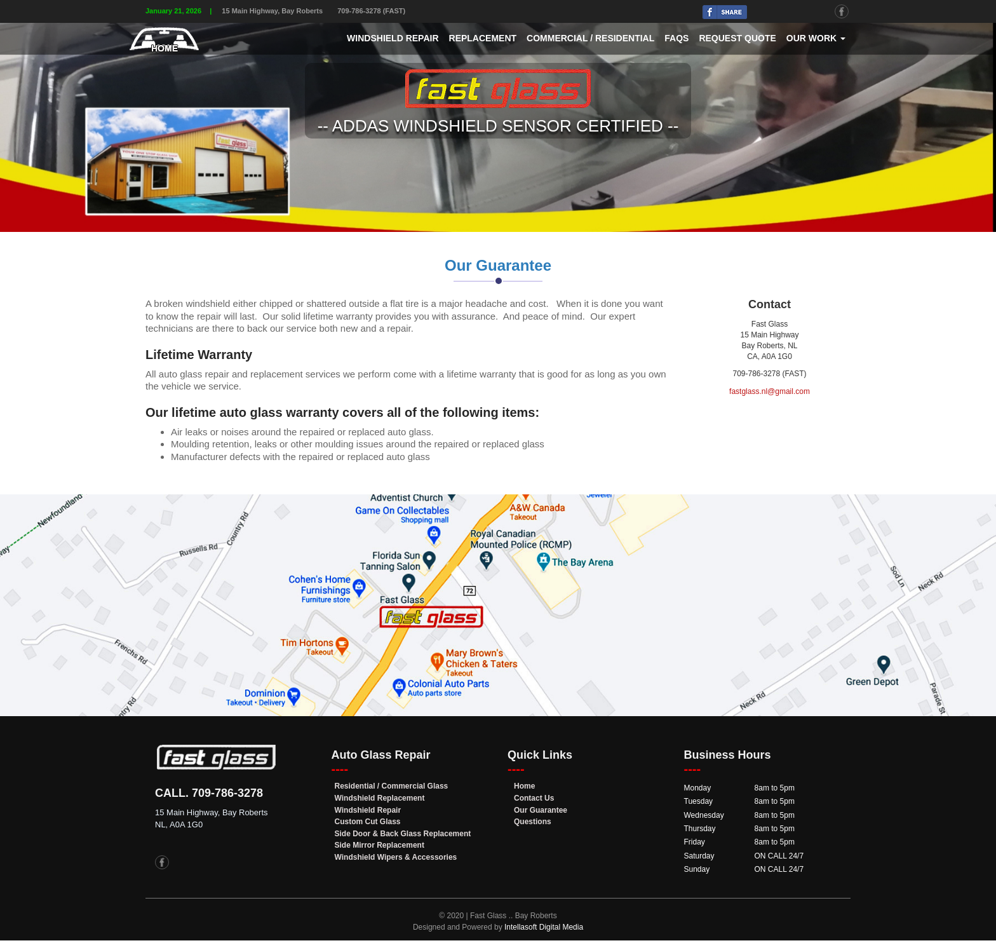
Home (524, 786)
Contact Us (534, 798)
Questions (532, 821)
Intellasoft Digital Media (543, 927)
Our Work (815, 38)
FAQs (676, 38)
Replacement (483, 38)
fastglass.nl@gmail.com (769, 391)
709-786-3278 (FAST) (371, 11)
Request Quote (737, 38)
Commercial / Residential (590, 38)
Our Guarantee (540, 810)
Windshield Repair (392, 38)
